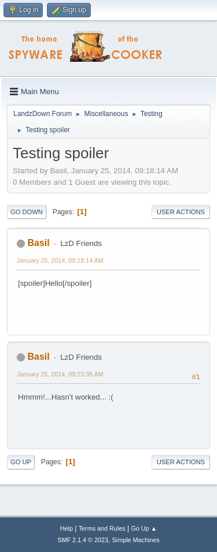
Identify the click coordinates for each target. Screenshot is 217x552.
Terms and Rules (102, 528)
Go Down (26, 211)
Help (66, 528)
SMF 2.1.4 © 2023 (82, 539)
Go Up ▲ (144, 528)
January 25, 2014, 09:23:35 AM (60, 374)
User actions (181, 211)
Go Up (20, 461)
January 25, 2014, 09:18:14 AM (60, 260)
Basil (38, 243)
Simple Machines (136, 539)
